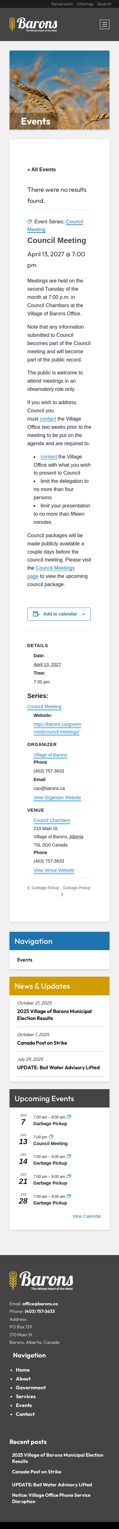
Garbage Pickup (50, 1123)
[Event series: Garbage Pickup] (69, 1117)
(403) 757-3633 (40, 1311)
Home (23, 1370)
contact (48, 419)
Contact (25, 1414)
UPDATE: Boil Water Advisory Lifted (58, 1067)
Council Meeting (44, 706)
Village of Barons (50, 754)
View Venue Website (54, 870)
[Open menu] (104, 24)
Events (24, 1405)
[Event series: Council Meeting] (51, 1137)
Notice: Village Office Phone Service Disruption (51, 1498)
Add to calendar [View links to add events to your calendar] (60, 613)
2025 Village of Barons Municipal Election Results (54, 1014)
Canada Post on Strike (42, 1043)
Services (26, 1396)
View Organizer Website (57, 797)
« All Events (41, 169)
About (23, 1378)
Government (31, 1387)
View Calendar (86, 1216)
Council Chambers (52, 820)
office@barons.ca (40, 1304)
